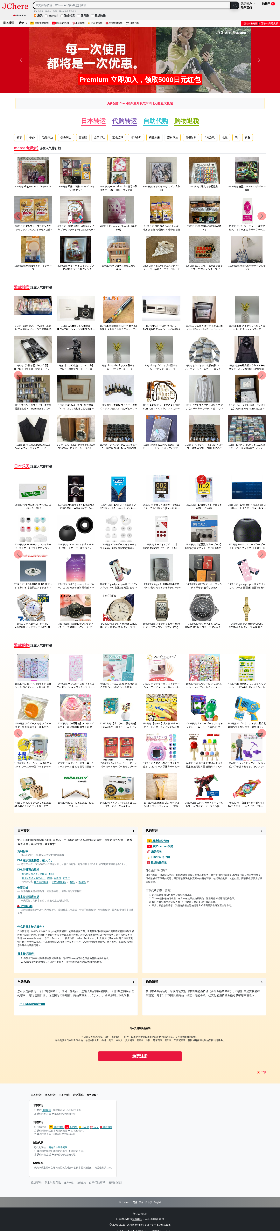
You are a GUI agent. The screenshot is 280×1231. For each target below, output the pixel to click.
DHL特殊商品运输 (28, 869)
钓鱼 (247, 137)
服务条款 (69, 1182)
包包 (225, 137)
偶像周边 (65, 137)
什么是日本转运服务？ (31, 926)
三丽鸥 (83, 137)
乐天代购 (78, 23)
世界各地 (137, 1219)
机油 (51, 873)
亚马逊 (85, 15)
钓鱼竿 (66, 878)
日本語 (148, 1202)
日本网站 (46, 1110)
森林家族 (172, 137)
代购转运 (124, 120)
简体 (135, 1202)
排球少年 (136, 137)
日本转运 (8, 22)
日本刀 (57, 878)
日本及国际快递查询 (140, 1028)
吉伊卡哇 (99, 137)
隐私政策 (81, 1182)
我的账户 (247, 3)
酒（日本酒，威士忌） (34, 878)
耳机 (72, 882)
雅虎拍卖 (69, 15)
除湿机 (43, 873)
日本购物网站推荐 (32, 1004)
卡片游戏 (209, 137)
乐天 (40, 15)
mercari (53, 15)
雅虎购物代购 (114, 23)
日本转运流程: (26, 953)
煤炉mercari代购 (160, 846)
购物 (23, 22)
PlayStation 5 (59, 882)
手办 (32, 137)
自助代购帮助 (97, 1182)
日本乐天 (22, 466)
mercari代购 (60, 23)
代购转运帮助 (53, 1182)
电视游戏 (191, 137)
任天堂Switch (41, 882)
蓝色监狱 (117, 137)
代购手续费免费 (260, 23)
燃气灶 (25, 873)
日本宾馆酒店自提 (28, 896)
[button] (75, 831)
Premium (24, 905)
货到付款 (22, 851)
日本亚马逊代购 (158, 857)
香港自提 (22, 887)
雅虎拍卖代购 (39, 23)
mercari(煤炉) (26, 148)
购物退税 (186, 120)
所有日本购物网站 (58, 1147)
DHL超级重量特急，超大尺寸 (35, 860)
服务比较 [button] (92, 1095)
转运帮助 (36, 1182)
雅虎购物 (100, 15)
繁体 (141, 1202)
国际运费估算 (115, 1182)
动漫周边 (47, 137)
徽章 (19, 137)
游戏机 (82, 882)
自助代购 (132, 23)
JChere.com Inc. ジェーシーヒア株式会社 (149, 1224)
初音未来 (154, 137)
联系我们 (246, 7)
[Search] (132, 5)
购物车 (266, 3)
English (157, 1202)
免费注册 (140, 1056)
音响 (49, 878)
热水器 (34, 873)
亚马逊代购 (95, 23)
